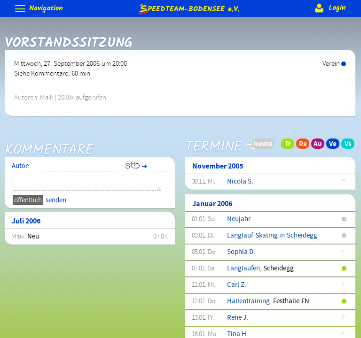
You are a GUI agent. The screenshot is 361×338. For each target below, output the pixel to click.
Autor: (21, 166)
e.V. (188, 9)
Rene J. (237, 318)
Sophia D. (241, 252)
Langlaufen (243, 268)
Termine (213, 140)
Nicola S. (240, 181)
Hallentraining (248, 301)
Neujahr (239, 219)
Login (329, 8)
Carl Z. (236, 285)
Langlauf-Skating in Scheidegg (272, 235)
